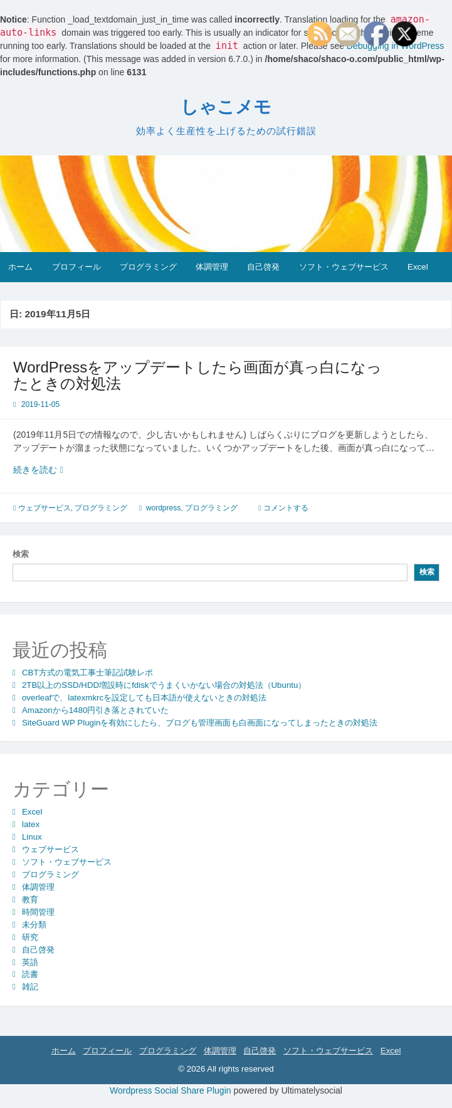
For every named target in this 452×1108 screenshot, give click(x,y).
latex (30, 824)
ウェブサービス (44, 508)
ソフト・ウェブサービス (344, 267)
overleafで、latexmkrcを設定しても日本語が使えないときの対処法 (144, 697)
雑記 (30, 986)
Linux (32, 837)
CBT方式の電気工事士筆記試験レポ (87, 672)
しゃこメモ (226, 107)
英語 (30, 962)
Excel (417, 267)
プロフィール (76, 267)
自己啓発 (263, 267)
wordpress (163, 508)
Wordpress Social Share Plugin (171, 1090)
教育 (30, 899)
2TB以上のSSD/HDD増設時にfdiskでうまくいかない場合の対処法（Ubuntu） (164, 685)
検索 (21, 554)
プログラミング (148, 267)
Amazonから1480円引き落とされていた (95, 710)
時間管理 (38, 912)
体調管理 (212, 267)
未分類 (34, 924)
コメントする (285, 508)
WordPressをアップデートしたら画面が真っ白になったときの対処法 (197, 375)
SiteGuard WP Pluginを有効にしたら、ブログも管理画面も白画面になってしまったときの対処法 (199, 722)
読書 (30, 974)
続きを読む (56, 470)
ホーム (20, 267)
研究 (30, 937)
